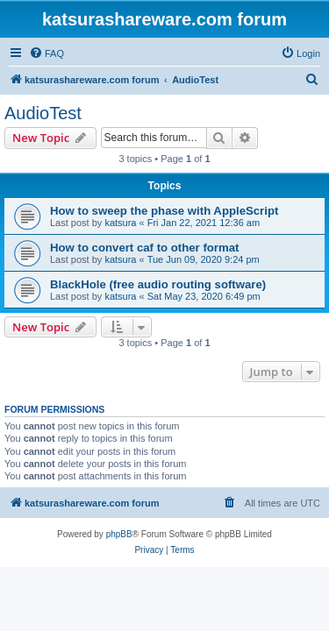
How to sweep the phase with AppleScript (164, 210)
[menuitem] (46, 53)
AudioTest (43, 113)
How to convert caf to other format (144, 247)
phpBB (119, 534)
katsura (120, 222)
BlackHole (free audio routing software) (158, 284)
